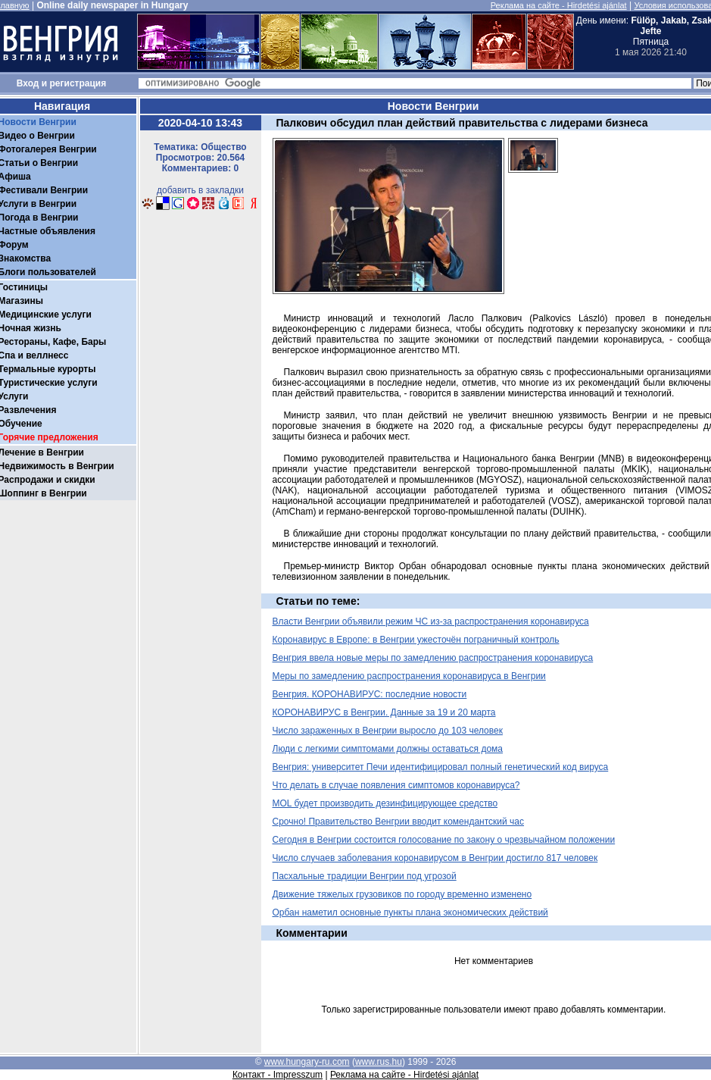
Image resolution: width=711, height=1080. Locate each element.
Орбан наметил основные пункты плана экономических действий (410, 912)
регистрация (78, 83)
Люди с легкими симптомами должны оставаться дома (388, 748)
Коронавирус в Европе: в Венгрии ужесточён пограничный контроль (416, 639)
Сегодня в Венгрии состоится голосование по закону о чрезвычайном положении (444, 839)
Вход (28, 83)
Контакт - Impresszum (277, 1074)
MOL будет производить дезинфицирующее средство (385, 803)
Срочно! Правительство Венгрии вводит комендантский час (399, 821)
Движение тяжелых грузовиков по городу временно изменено (402, 894)
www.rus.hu (378, 1062)
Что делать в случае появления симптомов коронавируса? (396, 785)
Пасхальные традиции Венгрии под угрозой (365, 876)
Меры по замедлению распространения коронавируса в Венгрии (409, 676)
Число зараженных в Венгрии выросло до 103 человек (388, 730)
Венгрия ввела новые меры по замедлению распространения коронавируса (433, 658)
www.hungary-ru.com (307, 1062)
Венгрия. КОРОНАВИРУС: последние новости (370, 694)
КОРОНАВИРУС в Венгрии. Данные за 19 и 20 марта (384, 712)
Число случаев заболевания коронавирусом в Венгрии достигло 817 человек (435, 858)
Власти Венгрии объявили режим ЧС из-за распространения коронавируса (431, 621)
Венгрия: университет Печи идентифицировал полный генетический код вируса (441, 767)
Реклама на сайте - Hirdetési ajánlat (559, 5)
